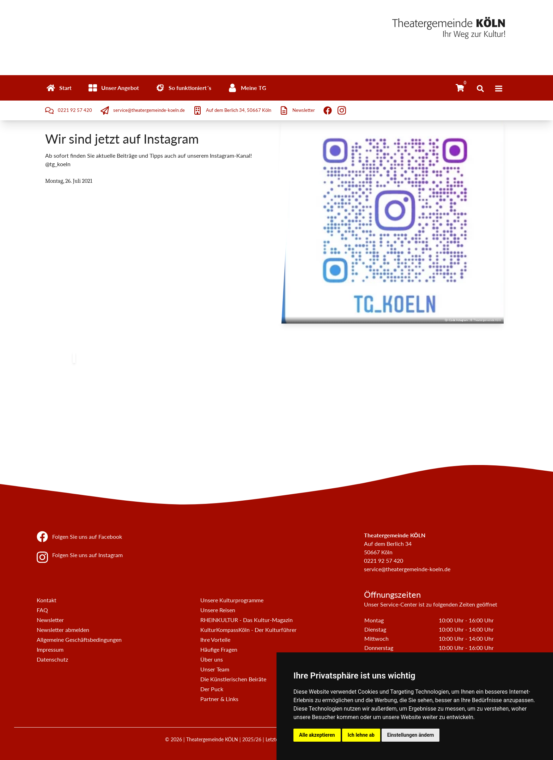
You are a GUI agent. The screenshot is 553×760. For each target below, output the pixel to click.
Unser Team (214, 669)
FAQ (42, 610)
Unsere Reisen (217, 610)
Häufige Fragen (218, 649)
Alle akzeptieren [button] (317, 735)
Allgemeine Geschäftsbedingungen (79, 639)
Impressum (50, 649)
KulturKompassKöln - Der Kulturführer (248, 629)
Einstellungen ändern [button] (410, 735)
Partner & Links (219, 698)
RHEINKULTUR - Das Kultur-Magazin (246, 619)
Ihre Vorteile (215, 639)
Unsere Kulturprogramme (231, 600)
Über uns (211, 659)
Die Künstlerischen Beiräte (233, 679)
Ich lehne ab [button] (361, 735)
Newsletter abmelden (63, 629)
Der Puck (211, 689)
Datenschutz (52, 659)
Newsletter (50, 619)
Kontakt (46, 600)
